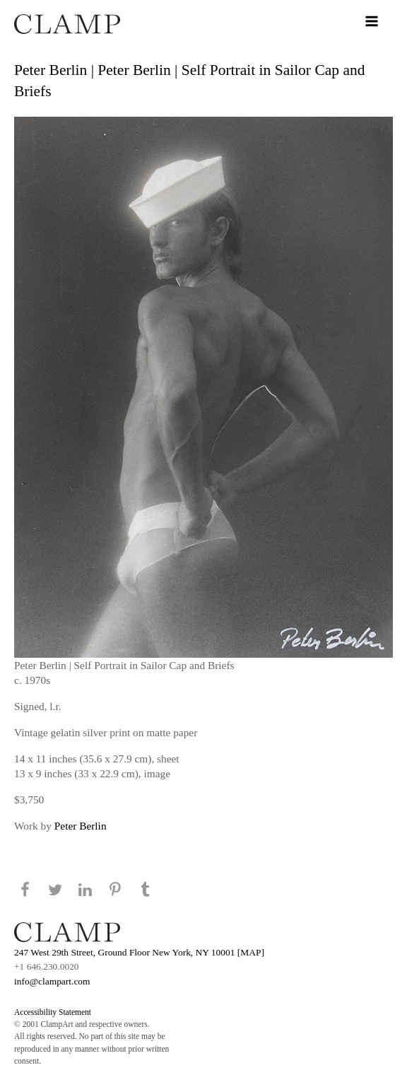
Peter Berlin (80, 826)
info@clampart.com (52, 981)
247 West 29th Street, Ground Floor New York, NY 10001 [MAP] (139, 952)
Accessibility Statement (52, 1012)
